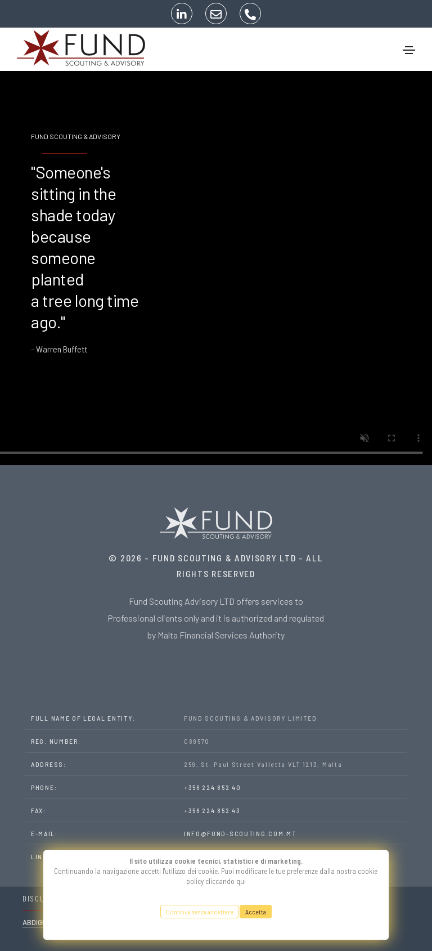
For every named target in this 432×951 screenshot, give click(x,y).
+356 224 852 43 (212, 810)
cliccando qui (225, 881)
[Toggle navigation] (409, 50)
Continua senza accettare (199, 912)
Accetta (255, 912)
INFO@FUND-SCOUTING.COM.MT (240, 833)
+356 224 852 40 (212, 787)
